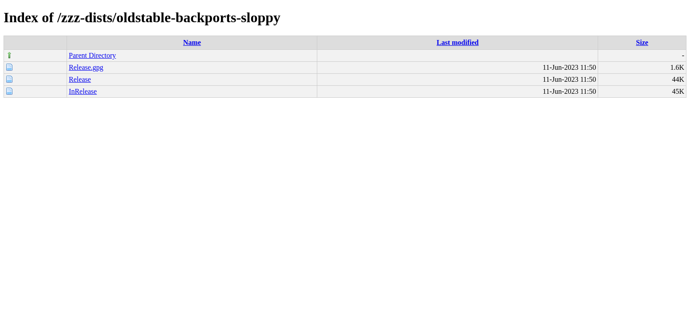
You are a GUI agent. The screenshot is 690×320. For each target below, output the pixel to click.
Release (80, 79)
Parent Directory (92, 55)
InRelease (83, 91)
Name (192, 42)
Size (642, 42)
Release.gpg (86, 67)
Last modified (458, 42)
